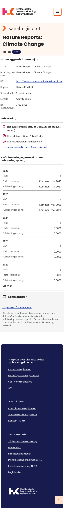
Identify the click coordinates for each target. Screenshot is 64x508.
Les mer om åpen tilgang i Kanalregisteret (25, 146)
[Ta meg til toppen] (59, 500)
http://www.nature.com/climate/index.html (39, 81)
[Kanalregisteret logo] (32, 28)
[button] (32, 286)
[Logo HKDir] (32, 492)
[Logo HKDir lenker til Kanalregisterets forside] (20, 11)
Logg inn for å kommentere (17, 307)
